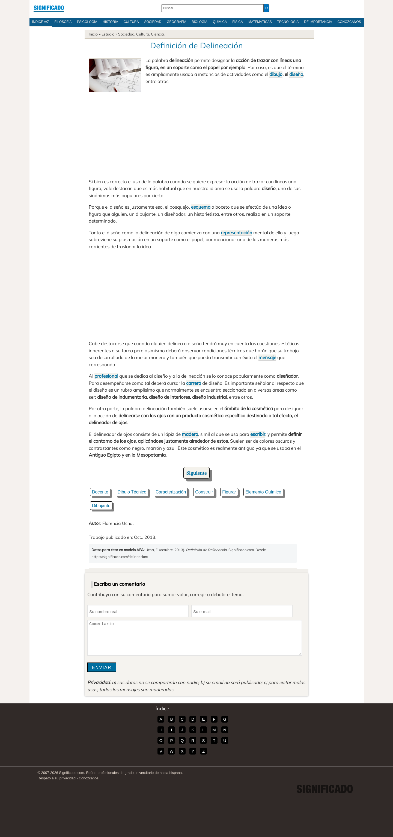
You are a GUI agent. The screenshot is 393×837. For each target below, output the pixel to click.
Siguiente (196, 473)
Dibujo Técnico (132, 492)
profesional (106, 376)
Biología (199, 22)
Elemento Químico (263, 492)
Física (237, 22)
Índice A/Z (40, 22)
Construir (204, 492)
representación (236, 232)
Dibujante (101, 505)
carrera (193, 383)
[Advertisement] (196, 133)
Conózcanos (349, 22)
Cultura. (143, 34)
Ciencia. (158, 34)
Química (220, 22)
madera (190, 434)
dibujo (275, 74)
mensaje (267, 357)
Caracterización (171, 492)
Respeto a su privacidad (57, 778)
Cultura (131, 22)
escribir (257, 434)
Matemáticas (260, 22)
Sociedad (152, 22)
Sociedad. (126, 34)
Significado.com (49, 8)
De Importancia (318, 22)
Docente (100, 492)
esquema (200, 207)
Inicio (93, 34)
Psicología (87, 22)
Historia (110, 22)
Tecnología (288, 22)
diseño (296, 74)
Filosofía (63, 22)
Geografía (176, 22)
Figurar (229, 492)
